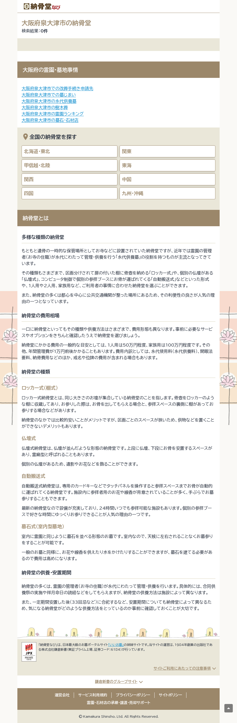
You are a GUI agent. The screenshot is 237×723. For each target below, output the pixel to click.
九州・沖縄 (132, 193)
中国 (126, 179)
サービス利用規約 (92, 695)
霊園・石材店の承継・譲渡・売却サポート (118, 703)
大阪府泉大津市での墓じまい (49, 95)
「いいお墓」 (116, 644)
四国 (28, 193)
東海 (126, 165)
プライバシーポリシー (133, 695)
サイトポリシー (170, 695)
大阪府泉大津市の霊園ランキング (53, 114)
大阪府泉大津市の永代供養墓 (49, 101)
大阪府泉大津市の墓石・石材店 (50, 120)
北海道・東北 (37, 151)
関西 (28, 179)
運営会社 (62, 695)
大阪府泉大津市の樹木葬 (45, 107)
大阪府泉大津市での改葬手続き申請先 (57, 88)
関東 (126, 151)
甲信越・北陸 (37, 165)
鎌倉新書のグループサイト (116, 681)
